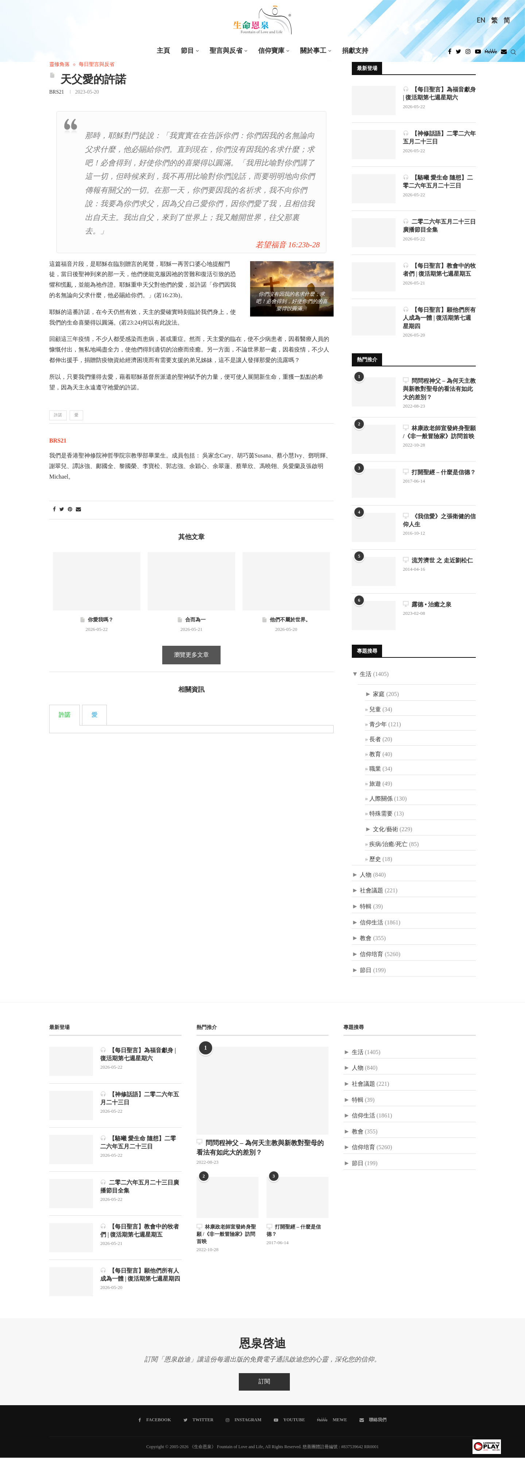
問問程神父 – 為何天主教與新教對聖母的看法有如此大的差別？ (439, 389)
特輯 (366, 907)
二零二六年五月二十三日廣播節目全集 (439, 225)
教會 (366, 939)
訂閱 (264, 1382)
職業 (375, 769)
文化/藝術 (385, 829)
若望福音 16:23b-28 (288, 245)
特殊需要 (381, 814)
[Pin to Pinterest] (70, 510)
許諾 (58, 415)
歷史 (375, 860)
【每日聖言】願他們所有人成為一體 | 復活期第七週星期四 (439, 318)
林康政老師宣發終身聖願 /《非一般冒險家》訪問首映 (439, 432)
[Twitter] (458, 53)
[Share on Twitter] (61, 510)
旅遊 (375, 784)
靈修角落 (59, 64)
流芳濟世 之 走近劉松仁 (438, 560)
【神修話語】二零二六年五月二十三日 (439, 137)
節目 (187, 50)
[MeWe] (491, 53)
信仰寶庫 (271, 50)
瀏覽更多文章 (191, 574)
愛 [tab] (94, 635)
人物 (366, 875)
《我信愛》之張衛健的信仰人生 (439, 520)
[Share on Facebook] (54, 510)
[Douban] (504, 53)
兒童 (375, 710)
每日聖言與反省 (96, 64)
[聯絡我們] (372, 1420)
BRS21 (56, 92)
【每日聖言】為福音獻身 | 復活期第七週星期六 (439, 93)
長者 (375, 739)
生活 (366, 674)
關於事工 (313, 50)
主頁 (163, 50)
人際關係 (381, 799)
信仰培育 (371, 955)
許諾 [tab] (64, 635)
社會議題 (371, 891)
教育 (375, 754)
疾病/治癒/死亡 (388, 845)
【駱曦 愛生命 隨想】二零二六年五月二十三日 (438, 181)
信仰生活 (371, 923)
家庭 (379, 695)
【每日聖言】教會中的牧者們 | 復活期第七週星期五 (439, 269)
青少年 (378, 725)
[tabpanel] (191, 649)
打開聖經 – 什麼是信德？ (439, 472)
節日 (366, 970)
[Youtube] (478, 53)
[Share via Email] (78, 510)
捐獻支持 (355, 50)
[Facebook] (450, 53)
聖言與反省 (226, 50)
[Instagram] (468, 53)
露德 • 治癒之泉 (427, 604)
